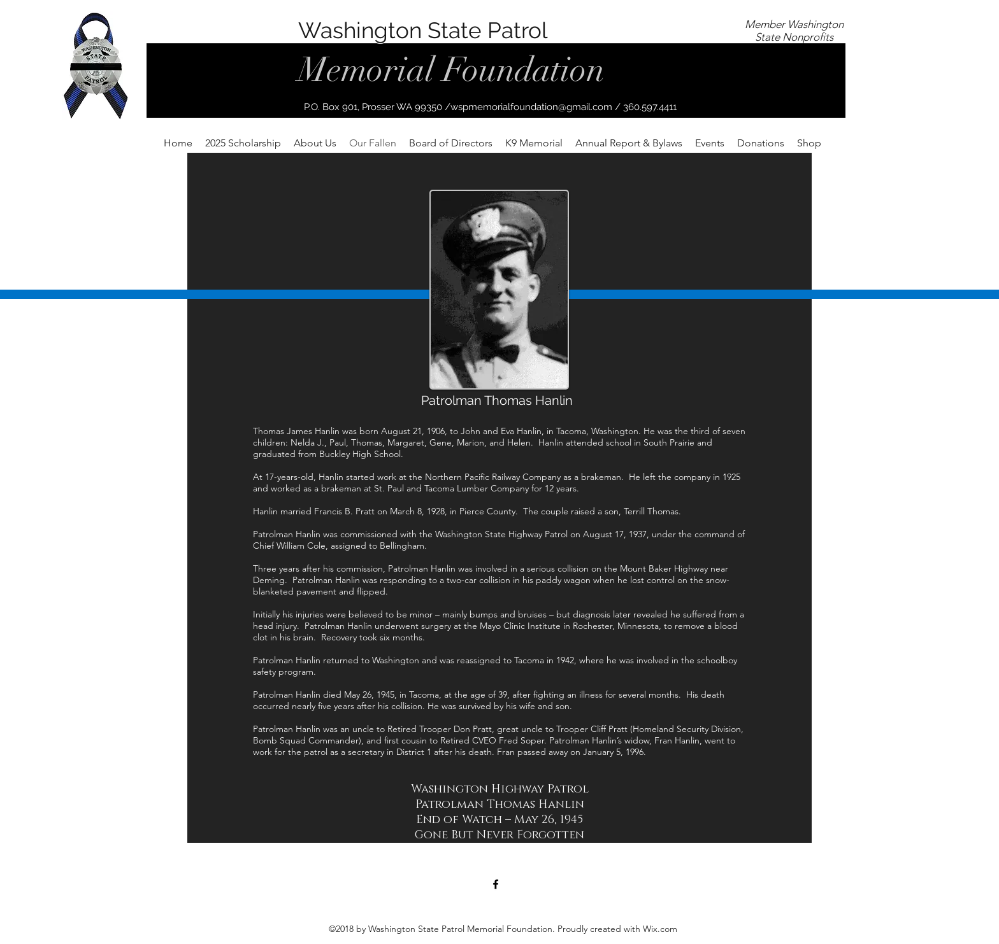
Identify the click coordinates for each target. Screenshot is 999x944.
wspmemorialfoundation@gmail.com (531, 107)
